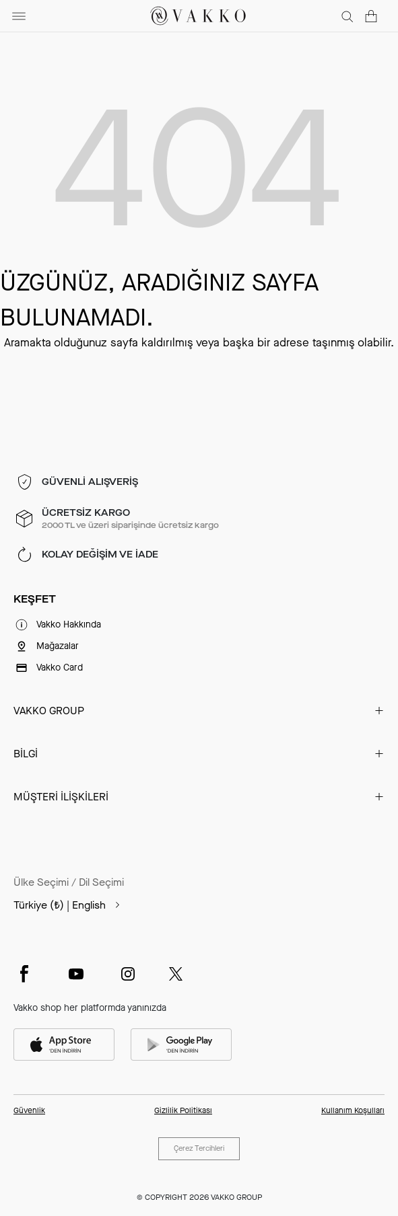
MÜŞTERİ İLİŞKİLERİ (60, 797)
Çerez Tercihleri (199, 1148)
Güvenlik (29, 1110)
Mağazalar (57, 646)
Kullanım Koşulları (353, 1110)
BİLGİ (25, 754)
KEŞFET (34, 599)
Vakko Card (59, 667)
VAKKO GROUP (48, 711)
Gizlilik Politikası (183, 1110)
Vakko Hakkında (68, 624)
